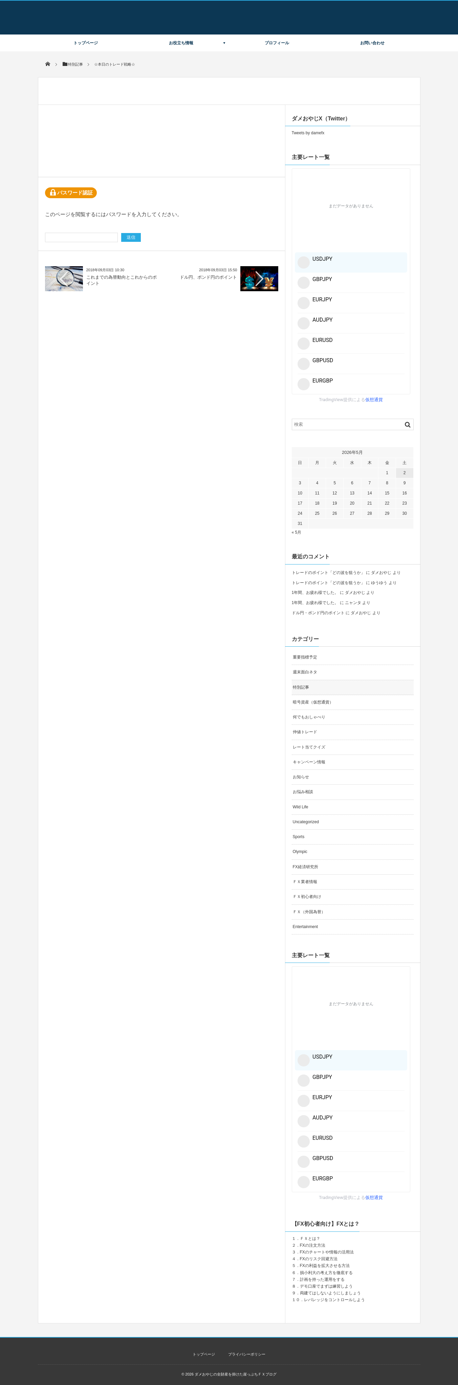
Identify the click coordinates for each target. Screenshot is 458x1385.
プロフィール (277, 43)
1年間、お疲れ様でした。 (315, 592)
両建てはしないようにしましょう (330, 1293)
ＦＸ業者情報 (305, 881)
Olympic (300, 851)
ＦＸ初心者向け (307, 896)
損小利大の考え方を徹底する (326, 1272)
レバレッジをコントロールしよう (334, 1299)
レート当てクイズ (309, 747)
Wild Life (300, 807)
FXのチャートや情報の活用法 (327, 1252)
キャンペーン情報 (309, 762)
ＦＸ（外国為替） (309, 911)
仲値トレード (305, 732)
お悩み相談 (303, 791)
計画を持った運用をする (322, 1279)
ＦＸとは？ (310, 1238)
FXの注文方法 (312, 1245)
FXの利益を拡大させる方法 (325, 1265)
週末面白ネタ (305, 672)
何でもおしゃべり (309, 717)
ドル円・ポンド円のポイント (318, 612)
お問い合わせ (372, 43)
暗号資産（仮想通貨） (313, 702)
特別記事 (301, 687)
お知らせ (301, 777)
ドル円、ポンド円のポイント (208, 277)
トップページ (85, 43)
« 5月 (297, 532)
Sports (299, 836)
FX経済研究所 (305, 866)
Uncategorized (306, 822)
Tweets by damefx (308, 133)
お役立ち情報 (181, 43)
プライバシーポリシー (246, 1354)
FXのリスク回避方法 (318, 1258)
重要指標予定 (305, 657)
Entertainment (305, 926)
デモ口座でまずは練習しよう (326, 1286)
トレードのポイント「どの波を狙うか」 (328, 572)
